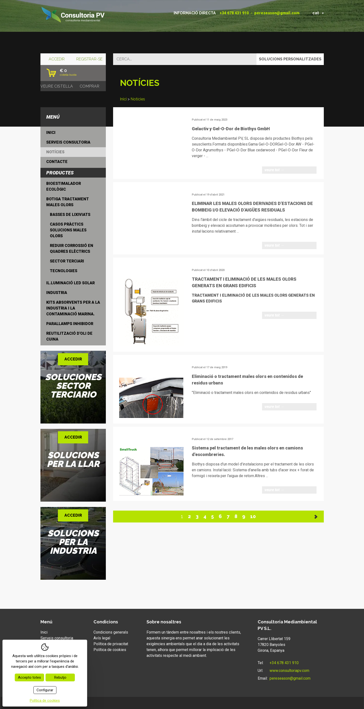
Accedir (57, 59)
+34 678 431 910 (234, 13)
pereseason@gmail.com (277, 13)
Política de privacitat (110, 644)
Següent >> (316, 516)
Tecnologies (63, 271)
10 (253, 516)
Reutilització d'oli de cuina (69, 336)
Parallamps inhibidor (69, 323)
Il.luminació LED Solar (70, 283)
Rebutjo (60, 677)
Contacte (57, 161)
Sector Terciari (67, 261)
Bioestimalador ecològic (63, 186)
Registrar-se (89, 59)
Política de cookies (109, 649)
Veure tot (274, 170)
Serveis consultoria (68, 142)
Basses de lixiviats (70, 214)
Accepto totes (29, 677)
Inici (123, 99)
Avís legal (101, 638)
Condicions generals (110, 632)
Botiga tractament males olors (67, 202)
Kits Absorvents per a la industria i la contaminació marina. (73, 308)
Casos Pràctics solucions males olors (68, 230)
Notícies (138, 99)
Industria (56, 292)
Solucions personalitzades (290, 59)
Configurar (45, 690)
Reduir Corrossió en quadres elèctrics (71, 248)
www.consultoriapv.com (289, 670)
